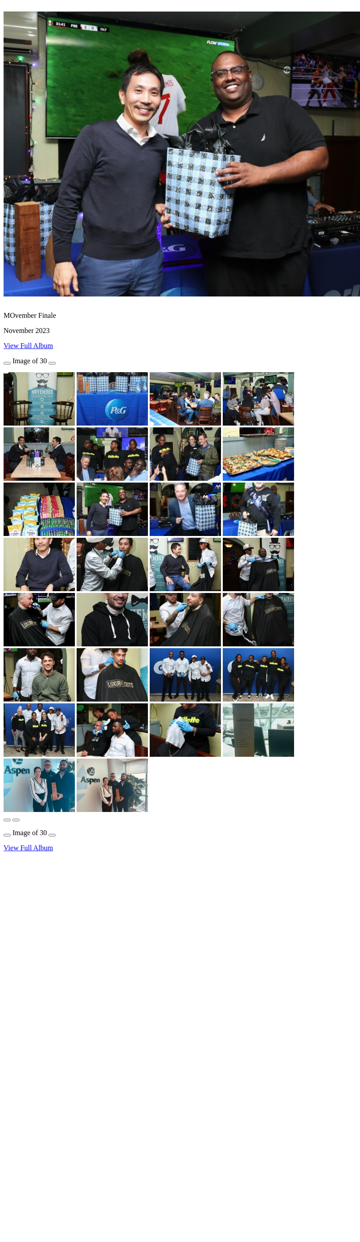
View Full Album (28, 345)
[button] (7, 820)
